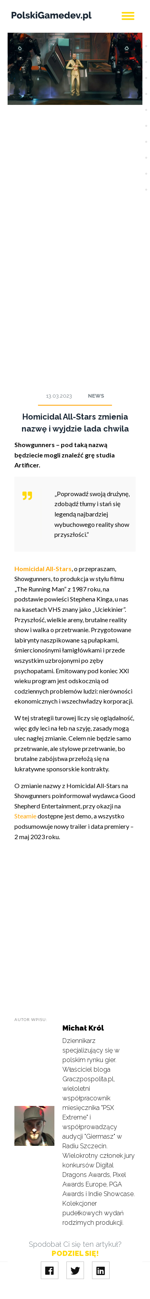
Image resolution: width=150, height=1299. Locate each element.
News (96, 396)
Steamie (25, 816)
